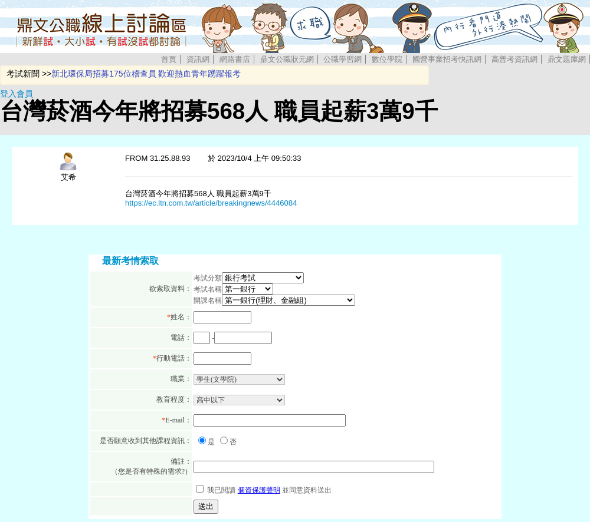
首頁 (168, 59)
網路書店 (234, 59)
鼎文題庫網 (567, 59)
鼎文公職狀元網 (287, 59)
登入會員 (16, 93)
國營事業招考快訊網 (446, 59)
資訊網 (197, 59)
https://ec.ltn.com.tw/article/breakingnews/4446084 (211, 203)
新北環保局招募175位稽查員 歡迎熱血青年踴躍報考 (146, 73)
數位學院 (387, 59)
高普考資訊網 (514, 59)
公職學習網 (342, 59)
